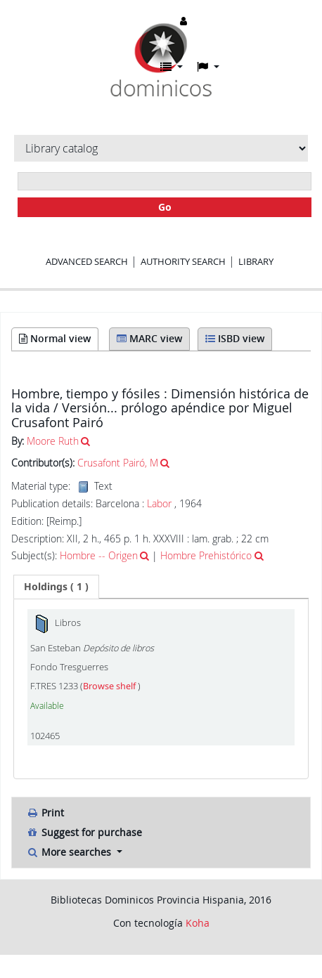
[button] (171, 66)
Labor (159, 503)
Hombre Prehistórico (206, 555)
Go (165, 207)
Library (255, 261)
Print (45, 812)
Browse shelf (110, 686)
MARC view (149, 338)
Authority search (183, 261)
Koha (198, 923)
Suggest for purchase (84, 832)
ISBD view (234, 338)
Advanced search (87, 261)
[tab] (56, 587)
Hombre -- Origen (99, 555)
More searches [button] (70, 852)
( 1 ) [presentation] (56, 586)
